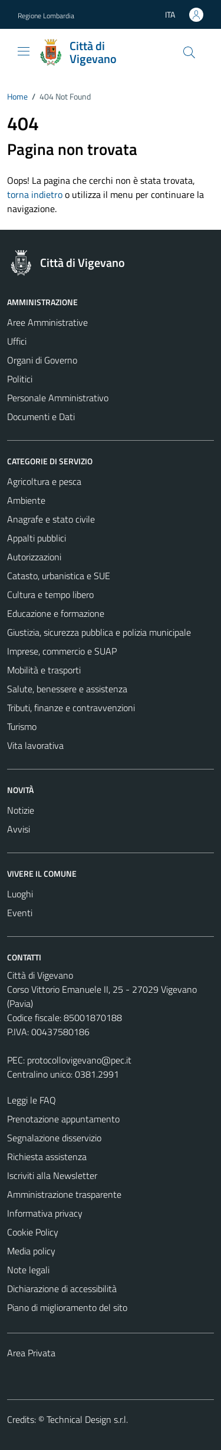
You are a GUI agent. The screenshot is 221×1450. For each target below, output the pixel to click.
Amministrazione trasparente (64, 1194)
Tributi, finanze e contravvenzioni (71, 708)
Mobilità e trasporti (44, 670)
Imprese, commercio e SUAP (62, 651)
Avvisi (18, 829)
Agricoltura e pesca (44, 481)
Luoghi (20, 894)
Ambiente (26, 500)
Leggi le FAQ (31, 1100)
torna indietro (34, 194)
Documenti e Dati (41, 416)
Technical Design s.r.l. (87, 1419)
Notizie (20, 810)
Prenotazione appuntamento (63, 1119)
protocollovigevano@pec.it (79, 1060)
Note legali (28, 1270)
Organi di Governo (42, 360)
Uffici (17, 341)
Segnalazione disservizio (54, 1138)
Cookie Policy (32, 1232)
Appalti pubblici (36, 538)
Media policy (31, 1251)
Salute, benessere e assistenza (67, 689)
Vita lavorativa (35, 745)
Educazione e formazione (55, 613)
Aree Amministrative (47, 322)
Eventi (19, 913)
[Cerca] (189, 52)
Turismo (22, 726)
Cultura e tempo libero (50, 594)
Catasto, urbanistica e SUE (58, 576)
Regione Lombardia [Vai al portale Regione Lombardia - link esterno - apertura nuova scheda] (46, 15)
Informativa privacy (45, 1213)
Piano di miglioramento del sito (67, 1307)
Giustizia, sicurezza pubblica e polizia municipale (99, 632)
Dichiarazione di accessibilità (62, 1288)
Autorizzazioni (34, 557)
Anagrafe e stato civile (51, 519)
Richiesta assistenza (47, 1157)
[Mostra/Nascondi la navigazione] (24, 51)
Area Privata (31, 1353)
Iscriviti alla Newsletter (52, 1175)
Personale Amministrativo (57, 398)
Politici (19, 379)
